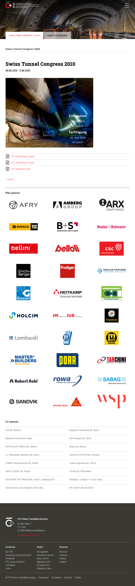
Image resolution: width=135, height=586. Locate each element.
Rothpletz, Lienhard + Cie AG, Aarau (85, 479)
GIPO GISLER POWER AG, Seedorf (21, 446)
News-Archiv (43, 558)
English (62, 561)
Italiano (62, 558)
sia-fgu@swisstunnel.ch (28, 535)
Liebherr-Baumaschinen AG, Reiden (22, 462)
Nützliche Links (44, 568)
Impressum (43, 577)
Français (63, 554)
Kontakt (68, 577)
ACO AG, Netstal (13, 430)
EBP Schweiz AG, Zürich (80, 438)
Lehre (8, 568)
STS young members (15, 561)
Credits (78, 577)
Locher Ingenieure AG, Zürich (82, 462)
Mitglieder (10, 558)
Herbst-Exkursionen (57, 35)
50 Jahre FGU (43, 564)
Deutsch (63, 551)
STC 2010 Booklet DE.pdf (22, 162)
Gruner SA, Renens (77, 446)
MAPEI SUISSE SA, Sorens (18, 471)
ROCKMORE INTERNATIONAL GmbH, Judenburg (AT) (30, 479)
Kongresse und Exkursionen (18, 554)
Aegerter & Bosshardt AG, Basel (84, 430)
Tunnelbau (10, 564)
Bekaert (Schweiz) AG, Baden (19, 438)
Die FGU (9, 551)
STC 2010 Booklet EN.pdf (22, 156)
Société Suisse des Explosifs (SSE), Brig (24, 487)
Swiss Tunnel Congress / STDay (24, 35)
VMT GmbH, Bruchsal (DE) (81, 487)
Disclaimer (57, 577)
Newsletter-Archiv (45, 554)
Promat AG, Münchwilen (80, 471)
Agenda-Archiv (43, 561)
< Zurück (10, 179)
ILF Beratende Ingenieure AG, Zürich (22, 454)
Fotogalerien (42, 551)
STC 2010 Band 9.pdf (20, 168)
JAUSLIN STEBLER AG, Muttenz (84, 454)
